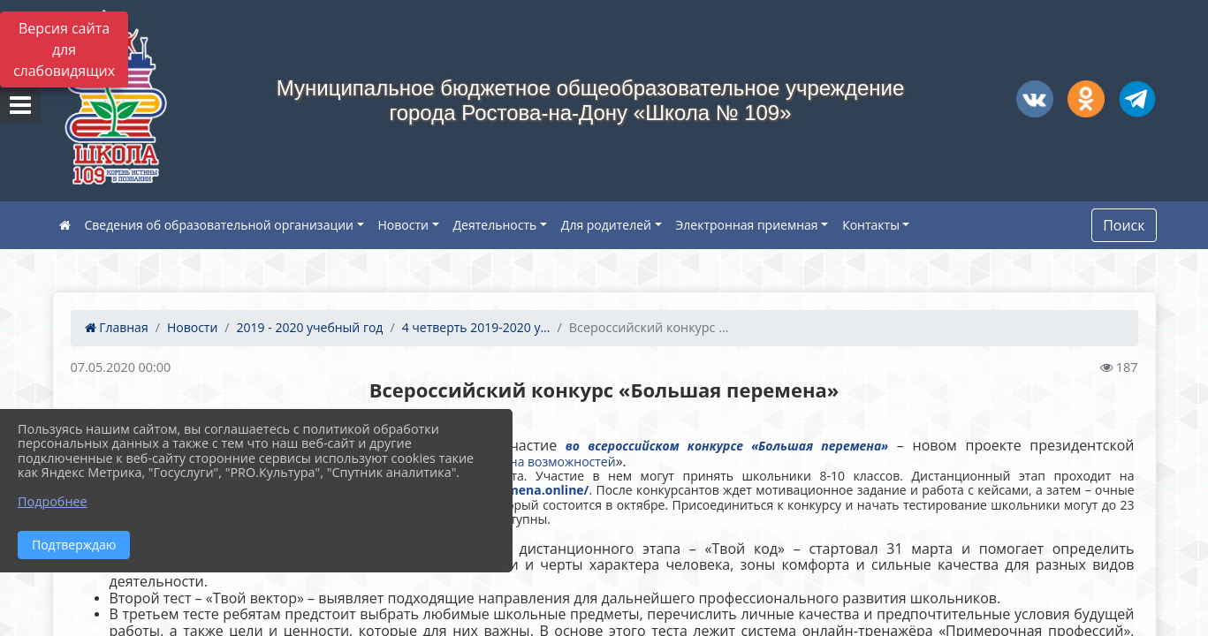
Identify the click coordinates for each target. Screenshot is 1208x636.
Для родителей (606, 224)
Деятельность (495, 224)
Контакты (871, 224)
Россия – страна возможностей (522, 461)
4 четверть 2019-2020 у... (476, 327)
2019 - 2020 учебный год (310, 327)
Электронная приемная (747, 224)
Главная (116, 327)
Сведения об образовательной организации (219, 224)
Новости (403, 224)
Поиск (1123, 225)
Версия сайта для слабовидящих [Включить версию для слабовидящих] (64, 49)
